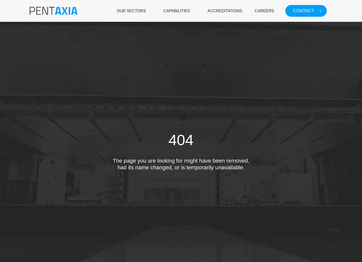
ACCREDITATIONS (225, 11)
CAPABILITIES (176, 11)
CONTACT (303, 10)
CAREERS (264, 11)
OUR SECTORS (131, 11)
